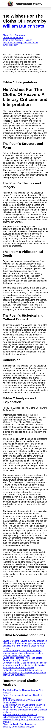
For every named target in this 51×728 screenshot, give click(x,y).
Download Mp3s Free (13, 37)
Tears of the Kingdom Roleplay (17, 40)
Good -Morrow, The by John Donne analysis (24, 705)
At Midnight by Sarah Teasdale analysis (22, 707)
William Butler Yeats (23, 26)
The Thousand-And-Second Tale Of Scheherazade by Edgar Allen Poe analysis (23, 715)
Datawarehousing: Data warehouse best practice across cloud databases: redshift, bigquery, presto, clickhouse (23, 653)
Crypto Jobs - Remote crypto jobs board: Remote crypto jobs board (22, 659)
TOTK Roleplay (10, 45)
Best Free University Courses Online (20, 42)
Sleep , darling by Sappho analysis (19, 724)
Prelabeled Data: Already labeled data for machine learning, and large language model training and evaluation (24, 672)
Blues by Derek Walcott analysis (18, 727)
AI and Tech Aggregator (14, 35)
